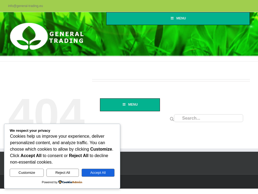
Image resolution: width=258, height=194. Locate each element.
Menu (178, 18)
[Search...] (208, 118)
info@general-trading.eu (25, 6)
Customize (27, 173)
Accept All (98, 173)
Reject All (62, 173)
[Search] (172, 119)
